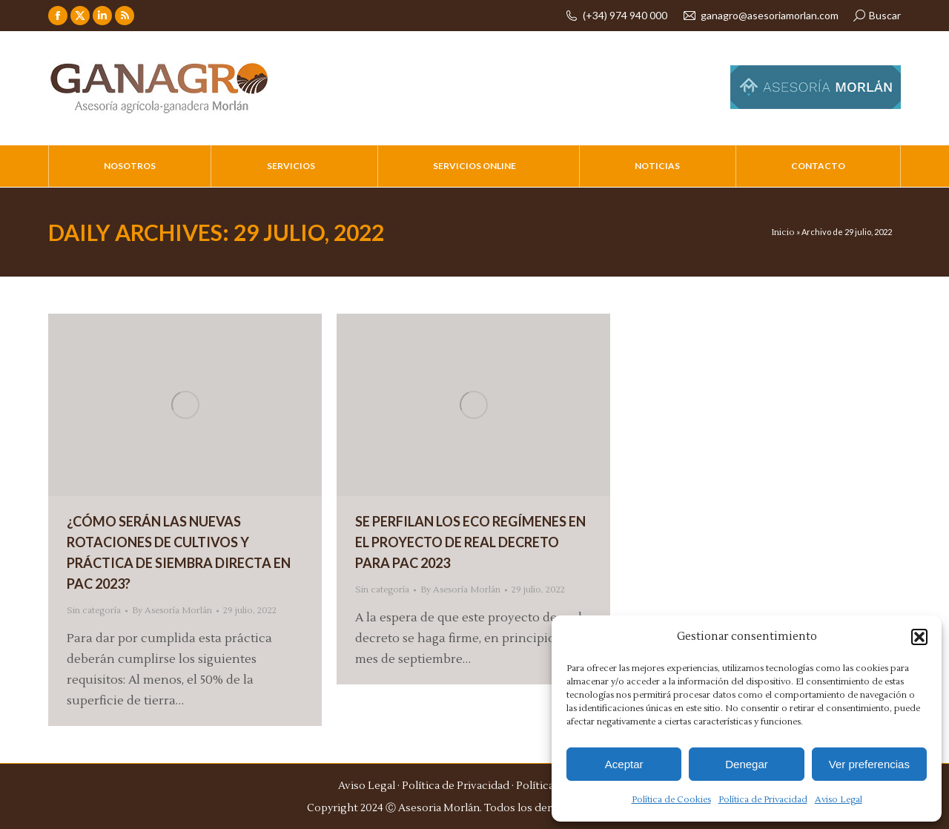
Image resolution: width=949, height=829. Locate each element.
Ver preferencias (869, 764)
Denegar (746, 764)
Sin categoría (94, 610)
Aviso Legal (838, 799)
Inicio (783, 232)
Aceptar (624, 764)
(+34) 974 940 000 (615, 15)
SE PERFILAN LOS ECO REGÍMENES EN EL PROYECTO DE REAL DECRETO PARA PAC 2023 (470, 542)
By (172, 610)
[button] (919, 637)
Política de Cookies (671, 799)
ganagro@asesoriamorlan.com (760, 15)
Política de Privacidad (762, 799)
